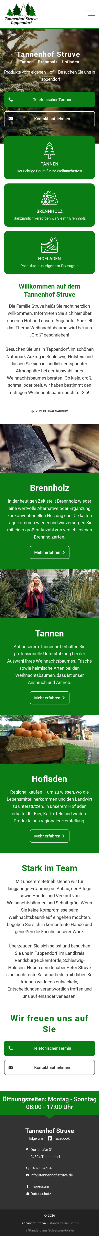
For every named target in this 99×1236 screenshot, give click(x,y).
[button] (49, 99)
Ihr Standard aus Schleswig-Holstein (50, 1230)
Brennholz (49, 211)
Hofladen (49, 258)
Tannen (49, 164)
